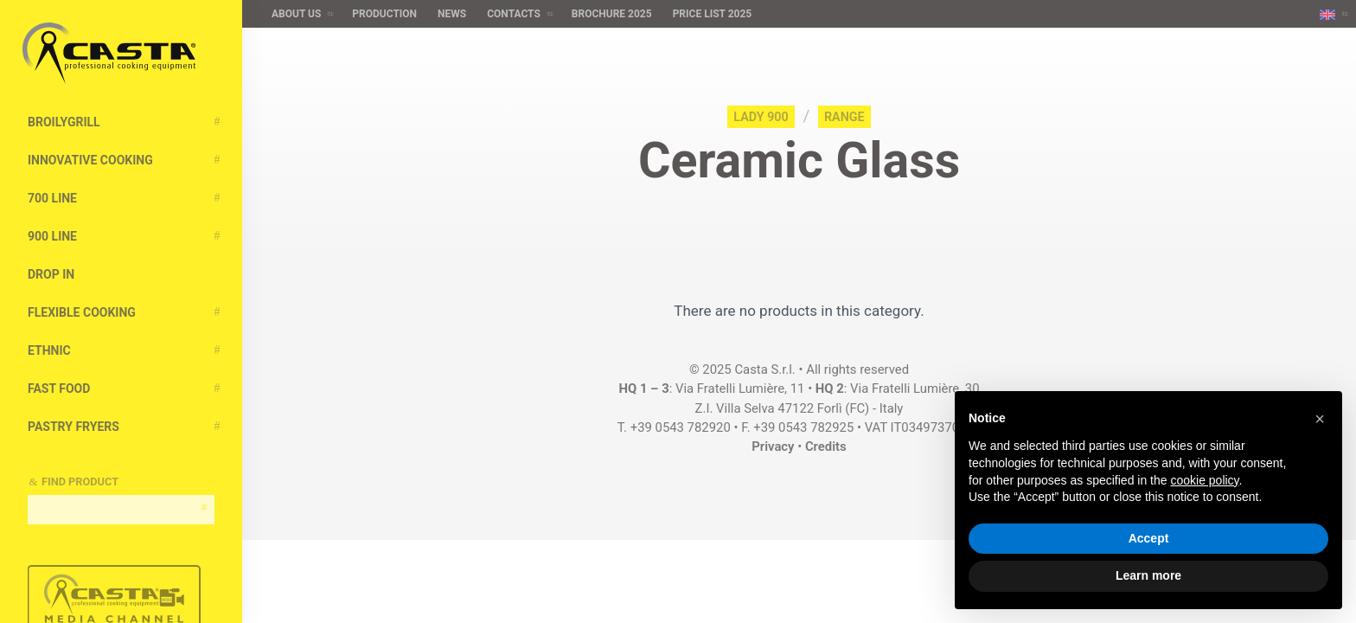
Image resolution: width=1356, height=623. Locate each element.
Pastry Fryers (73, 427)
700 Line (52, 198)
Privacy (773, 446)
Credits (826, 446)
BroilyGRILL (64, 122)
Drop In (51, 274)
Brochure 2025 (612, 14)
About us (296, 14)
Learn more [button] (1148, 575)
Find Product (80, 481)
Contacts (513, 14)
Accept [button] (1149, 538)
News (452, 14)
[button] (1320, 419)
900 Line (52, 236)
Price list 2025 (712, 14)
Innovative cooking (90, 160)
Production (384, 14)
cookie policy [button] (1204, 480)
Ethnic (49, 350)
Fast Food (59, 388)
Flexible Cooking (82, 312)
